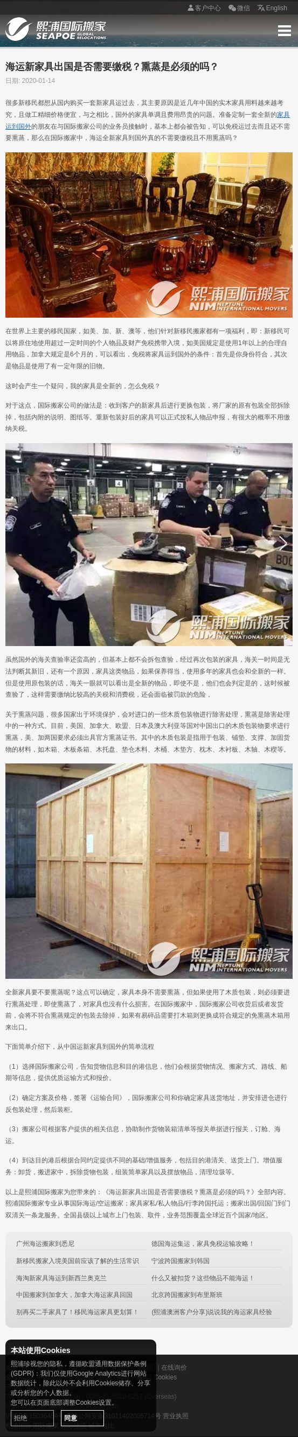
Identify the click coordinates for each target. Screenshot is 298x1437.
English (271, 8)
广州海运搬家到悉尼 (45, 1243)
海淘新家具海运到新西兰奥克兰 (61, 1278)
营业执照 (176, 1416)
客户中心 (202, 8)
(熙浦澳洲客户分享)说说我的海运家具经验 (211, 1312)
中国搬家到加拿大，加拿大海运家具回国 (74, 1295)
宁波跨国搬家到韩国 (180, 1261)
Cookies (165, 1377)
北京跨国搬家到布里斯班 (187, 1295)
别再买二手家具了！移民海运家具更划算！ (77, 1312)
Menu (284, 31)
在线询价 (174, 1367)
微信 (238, 8)
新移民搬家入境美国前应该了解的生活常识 (77, 1261)
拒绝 (20, 1418)
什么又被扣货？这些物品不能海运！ (203, 1278)
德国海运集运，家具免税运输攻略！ (203, 1243)
